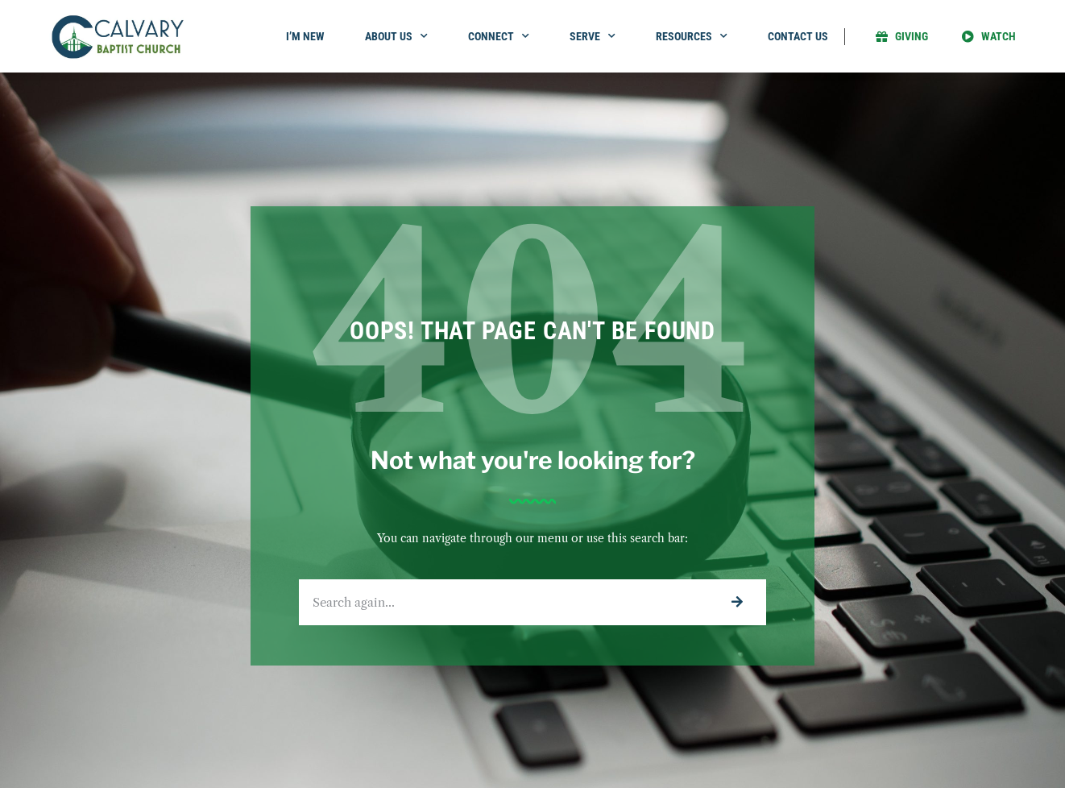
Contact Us (798, 36)
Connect (498, 36)
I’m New (305, 36)
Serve (592, 36)
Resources (691, 36)
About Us (396, 36)
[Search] (736, 602)
